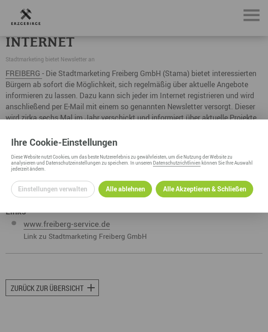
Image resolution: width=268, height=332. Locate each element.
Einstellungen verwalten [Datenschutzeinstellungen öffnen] (52, 188)
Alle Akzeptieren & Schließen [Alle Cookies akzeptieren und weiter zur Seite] (204, 188)
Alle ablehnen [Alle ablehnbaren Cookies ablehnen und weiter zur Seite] (125, 188)
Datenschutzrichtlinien (177, 163)
